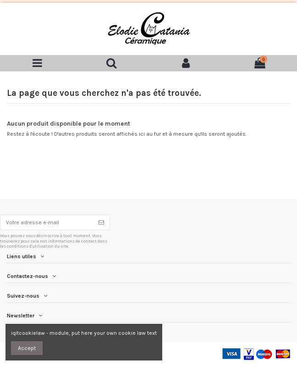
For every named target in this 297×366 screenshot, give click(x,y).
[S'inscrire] (101, 222)
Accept (27, 348)
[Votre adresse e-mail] (46, 222)
